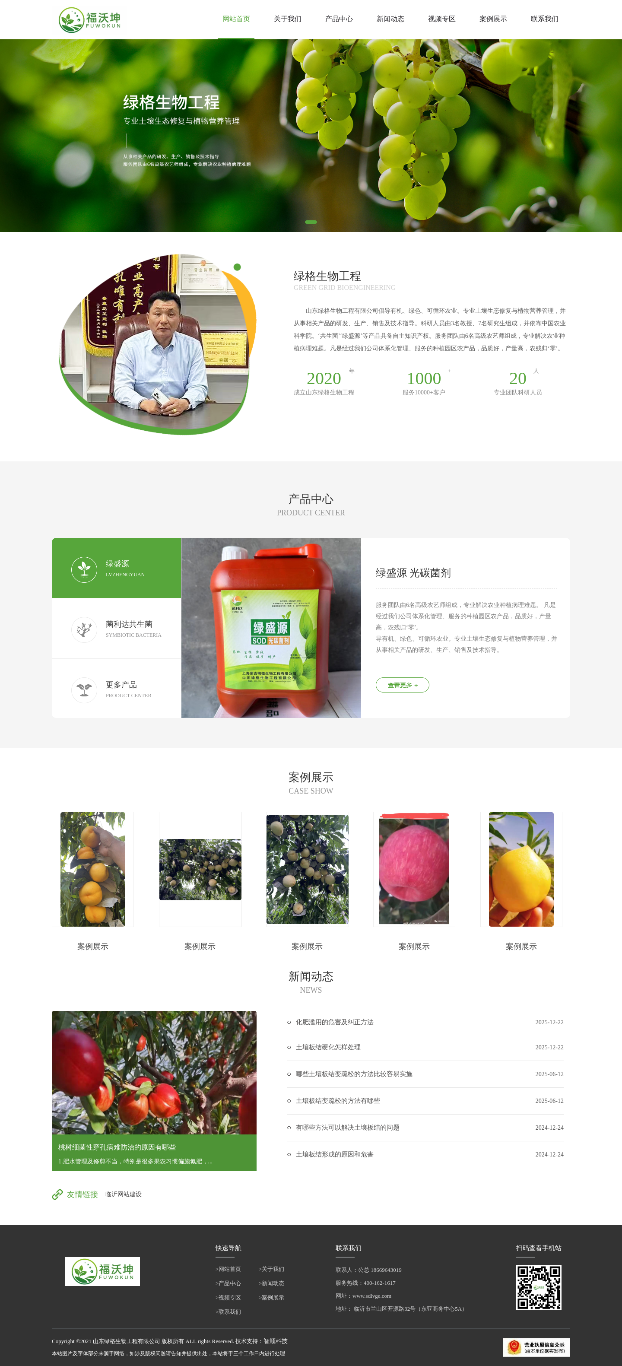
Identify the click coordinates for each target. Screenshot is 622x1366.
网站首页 (236, 18)
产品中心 (339, 18)
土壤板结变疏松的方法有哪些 (338, 1100)
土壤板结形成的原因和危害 (335, 1154)
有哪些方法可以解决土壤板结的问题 (348, 1127)
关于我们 (287, 18)
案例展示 (493, 18)
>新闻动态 (271, 1283)
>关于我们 (271, 1269)
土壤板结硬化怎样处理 (328, 1047)
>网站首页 (228, 1269)
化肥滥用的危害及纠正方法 (335, 1022)
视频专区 (442, 18)
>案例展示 (271, 1297)
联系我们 (545, 18)
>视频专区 (228, 1297)
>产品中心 (228, 1283)
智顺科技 (275, 1341)
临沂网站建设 (123, 1194)
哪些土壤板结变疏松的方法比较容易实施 (354, 1074)
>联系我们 (228, 1312)
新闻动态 (390, 18)
